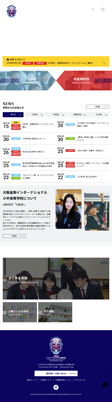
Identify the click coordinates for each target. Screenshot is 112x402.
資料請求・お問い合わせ (57, 373)
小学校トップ (45, 380)
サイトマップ (79, 380)
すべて (13, 114)
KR (93, 9)
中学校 (56, 114)
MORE (97, 106)
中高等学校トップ (62, 380)
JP (88, 9)
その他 (99, 114)
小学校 (35, 114)
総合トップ (31, 380)
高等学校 (77, 114)
